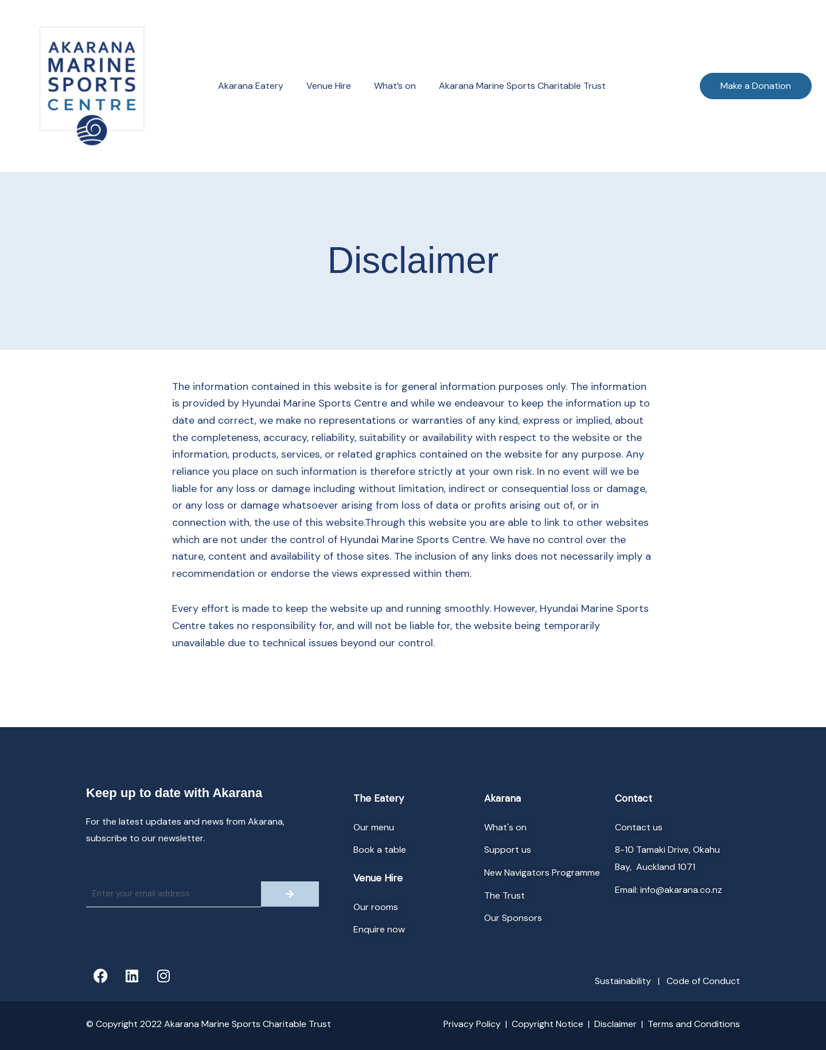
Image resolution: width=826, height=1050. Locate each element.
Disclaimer (615, 1024)
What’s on (395, 86)
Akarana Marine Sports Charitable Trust (522, 86)
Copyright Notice (547, 1024)
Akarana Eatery (250, 86)
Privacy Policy (472, 1024)
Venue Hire (328, 86)
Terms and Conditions (694, 1024)
